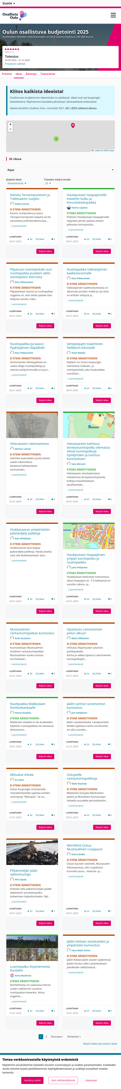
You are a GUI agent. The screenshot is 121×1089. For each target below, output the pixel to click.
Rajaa (60, 170)
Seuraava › (57, 1036)
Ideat (19, 74)
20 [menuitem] (46, 183)
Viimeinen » (74, 1036)
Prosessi (7, 74)
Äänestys (31, 74)
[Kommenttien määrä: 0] (53, 239)
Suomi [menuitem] (7, 3)
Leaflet (96, 150)
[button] (73, 125)
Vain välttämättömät (63, 1080)
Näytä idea (46, 251)
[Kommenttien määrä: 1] (110, 744)
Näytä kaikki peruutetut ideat (100, 1043)
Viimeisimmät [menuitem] (15, 183)
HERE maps (109, 150)
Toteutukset (47, 74)
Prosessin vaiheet (15, 64)
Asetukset (91, 1080)
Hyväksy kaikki (32, 1080)
